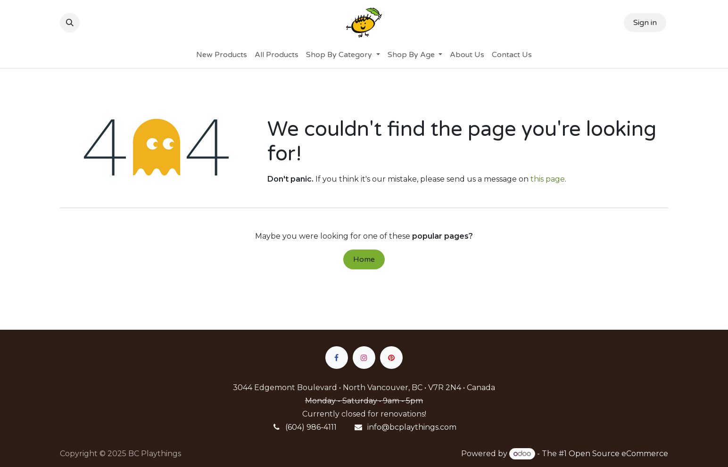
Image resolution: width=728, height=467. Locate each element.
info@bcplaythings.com (411, 427)
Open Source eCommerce (618, 453)
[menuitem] (221, 54)
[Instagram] (364, 357)
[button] (70, 23)
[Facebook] (336, 357)
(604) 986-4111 (311, 427)
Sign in (645, 22)
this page (547, 179)
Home (364, 259)
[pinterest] (391, 357)
